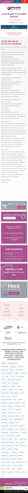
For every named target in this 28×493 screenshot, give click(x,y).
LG (21, 305)
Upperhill (13, 386)
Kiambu (3, 373)
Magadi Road (22, 439)
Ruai (24, 406)
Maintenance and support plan (14, 272)
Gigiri (2, 468)
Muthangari (4, 370)
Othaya (9, 449)
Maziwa (11, 370)
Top (26, 489)
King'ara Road (5, 452)
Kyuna (8, 462)
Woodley (20, 399)
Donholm (3, 412)
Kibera (21, 389)
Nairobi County (19, 370)
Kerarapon (4, 403)
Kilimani (3, 449)
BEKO (7, 308)
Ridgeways (13, 366)
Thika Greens (4, 366)
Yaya (14, 399)
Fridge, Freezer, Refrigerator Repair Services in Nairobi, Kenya (20, 484)
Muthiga (20, 459)
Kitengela (10, 429)
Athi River (3, 429)
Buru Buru (10, 406)
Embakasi (23, 432)
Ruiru (9, 383)
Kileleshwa (23, 445)
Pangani (3, 379)
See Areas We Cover (9, 218)
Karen (8, 396)
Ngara (7, 376)
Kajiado (17, 373)
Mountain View (12, 412)
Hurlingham (14, 452)
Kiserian (19, 386)
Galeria (22, 442)
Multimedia (4, 442)
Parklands (19, 468)
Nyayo (3, 445)
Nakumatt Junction (6, 399)
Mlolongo (11, 422)
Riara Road (4, 419)
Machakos (10, 373)
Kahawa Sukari (20, 376)
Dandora (3, 406)
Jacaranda (23, 373)
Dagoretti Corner (13, 389)
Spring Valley (20, 462)
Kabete (3, 465)
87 (25, 462)
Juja (2, 376)
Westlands (4, 455)
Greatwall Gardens (13, 363)
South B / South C (14, 432)
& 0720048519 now (14, 27)
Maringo (17, 403)
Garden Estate (5, 386)
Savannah (18, 409)
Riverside (13, 459)
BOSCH (21, 308)
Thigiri (13, 468)
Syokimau (21, 426)
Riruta (10, 419)
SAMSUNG (7, 305)
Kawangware (11, 416)
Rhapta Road (12, 455)
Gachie (22, 416)
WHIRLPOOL (7, 311)
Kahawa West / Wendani (14, 379)
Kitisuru (8, 468)
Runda (24, 472)
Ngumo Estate (14, 393)
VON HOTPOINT (7, 315)
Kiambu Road (10, 436)
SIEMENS (21, 315)
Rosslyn (3, 472)
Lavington (21, 452)
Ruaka (20, 465)
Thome (12, 376)
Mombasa (20, 366)
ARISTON (21, 311)
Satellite (3, 416)
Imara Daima (13, 426)
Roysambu (15, 383)
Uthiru (19, 412)
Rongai (10, 439)
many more (17, 344)
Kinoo (2, 462)
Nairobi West (4, 432)
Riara (17, 445)
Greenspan (18, 406)
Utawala (11, 403)
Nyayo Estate (4, 426)
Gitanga (15, 449)
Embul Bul (4, 389)
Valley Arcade (5, 393)
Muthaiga (17, 472)
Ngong (3, 396)
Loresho (9, 465)
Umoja (17, 422)
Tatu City (3, 363)
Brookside (20, 455)
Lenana (22, 393)
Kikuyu (3, 475)
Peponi (15, 465)
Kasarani (3, 383)
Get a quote (21, 207)
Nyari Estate (10, 472)
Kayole (23, 403)
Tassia (16, 429)
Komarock (14, 396)
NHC (17, 442)
